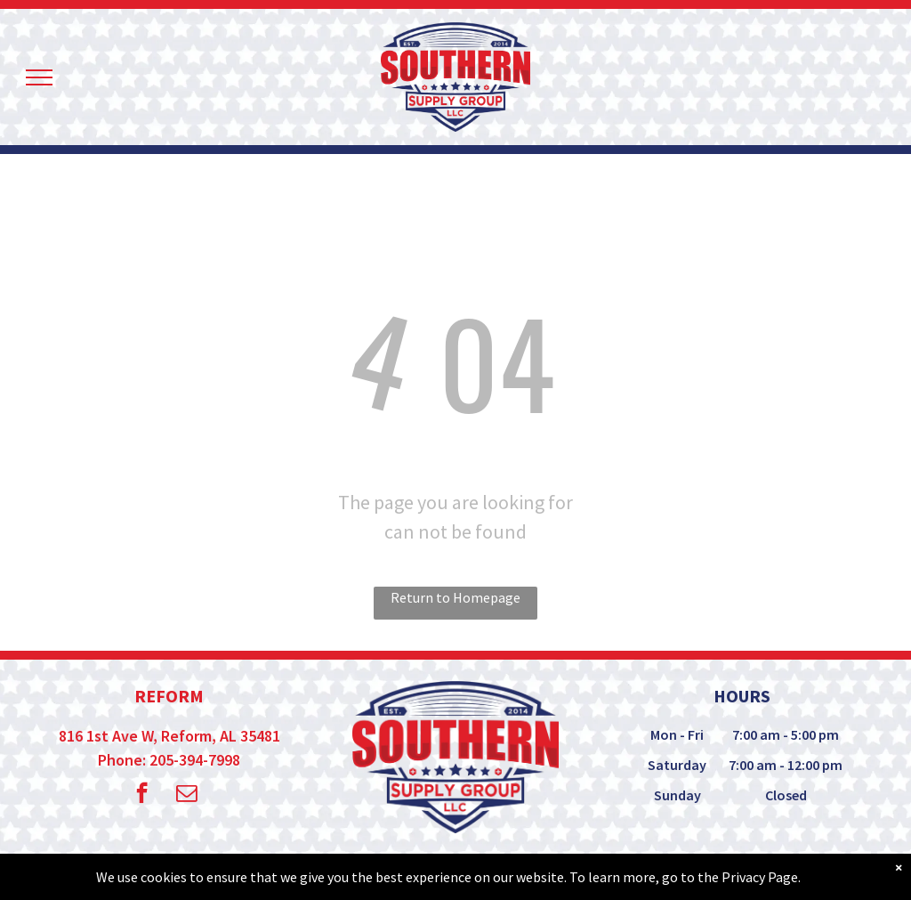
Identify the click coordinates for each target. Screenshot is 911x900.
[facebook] (141, 795)
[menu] (39, 77)
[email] (186, 795)
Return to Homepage (455, 597)
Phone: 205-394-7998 (169, 760)
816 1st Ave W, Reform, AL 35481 (169, 736)
